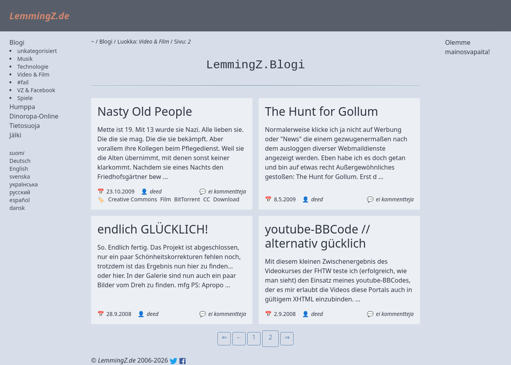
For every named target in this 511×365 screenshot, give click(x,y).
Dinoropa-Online (33, 116)
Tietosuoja (24, 125)
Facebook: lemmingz (182, 361)
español (19, 200)
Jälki (15, 135)
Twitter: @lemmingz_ (173, 361)
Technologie (32, 66)
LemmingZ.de (39, 15)
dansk (17, 208)
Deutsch (20, 160)
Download (226, 199)
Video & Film (33, 74)
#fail (23, 82)
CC (206, 199)
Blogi (16, 42)
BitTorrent (187, 199)
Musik (25, 58)
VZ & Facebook (36, 90)
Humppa (22, 106)
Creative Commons (132, 199)
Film (165, 199)
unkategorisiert (37, 51)
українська (23, 184)
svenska (19, 176)
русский (19, 192)
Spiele (25, 98)
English (18, 168)
